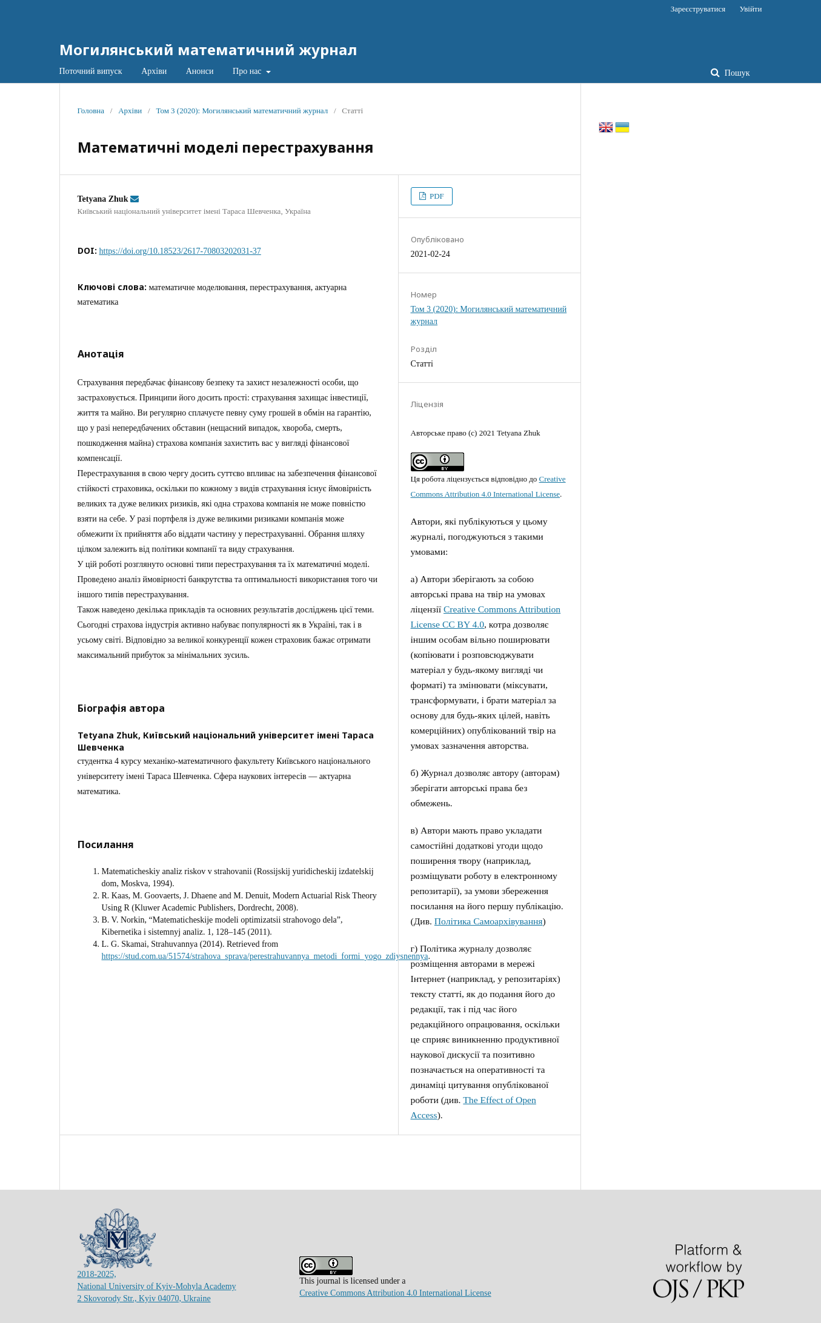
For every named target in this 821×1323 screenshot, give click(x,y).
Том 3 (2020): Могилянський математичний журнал (242, 110)
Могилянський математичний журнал (208, 49)
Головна (91, 110)
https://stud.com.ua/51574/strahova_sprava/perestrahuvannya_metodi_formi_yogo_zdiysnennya (265, 956)
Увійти (750, 8)
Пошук (736, 73)
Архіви (154, 71)
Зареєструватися (698, 8)
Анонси (200, 71)
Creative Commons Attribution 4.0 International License (395, 1293)
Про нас (248, 71)
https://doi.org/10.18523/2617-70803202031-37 (180, 251)
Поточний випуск (90, 71)
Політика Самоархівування (488, 921)
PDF (436, 196)
